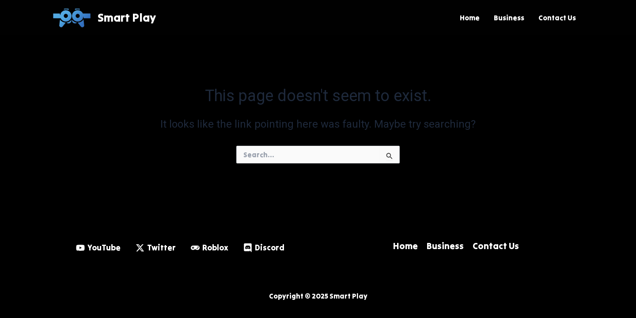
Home (470, 17)
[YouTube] (98, 247)
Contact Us (557, 17)
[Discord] (263, 247)
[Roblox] (209, 247)
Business (509, 17)
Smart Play (127, 17)
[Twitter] (156, 247)
